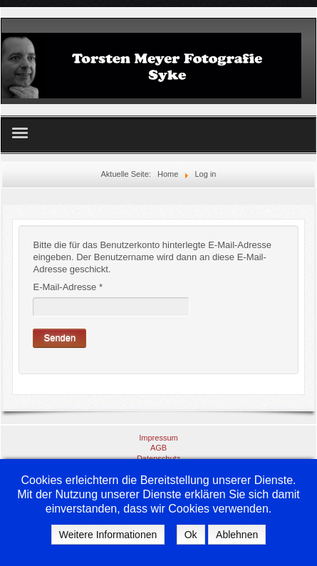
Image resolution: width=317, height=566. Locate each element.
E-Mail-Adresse (68, 287)
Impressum (158, 437)
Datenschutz (158, 458)
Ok (191, 534)
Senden (59, 337)
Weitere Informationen (108, 534)
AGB (158, 447)
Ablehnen (237, 534)
